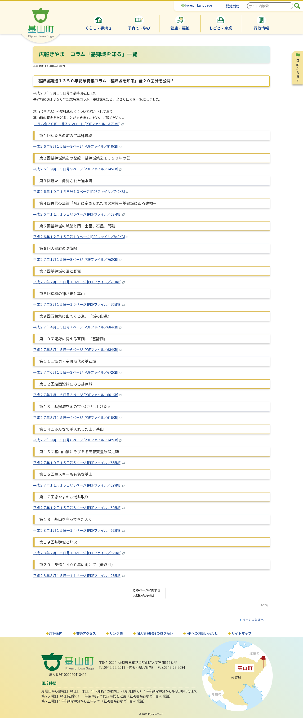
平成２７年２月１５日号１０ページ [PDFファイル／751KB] (77, 282)
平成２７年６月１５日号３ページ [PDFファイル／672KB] (75, 373)
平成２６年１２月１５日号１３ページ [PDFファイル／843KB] (79, 237)
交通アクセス (84, 634)
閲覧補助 (232, 6)
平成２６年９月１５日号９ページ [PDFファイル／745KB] (75, 169)
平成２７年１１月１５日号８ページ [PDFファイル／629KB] (77, 485)
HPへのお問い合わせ (200, 634)
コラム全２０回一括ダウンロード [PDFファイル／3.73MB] (77, 124)
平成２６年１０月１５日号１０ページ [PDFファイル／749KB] (79, 192)
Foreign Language (196, 5)
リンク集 (114, 634)
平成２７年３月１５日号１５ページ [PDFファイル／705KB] (77, 305)
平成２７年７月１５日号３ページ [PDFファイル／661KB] (75, 395)
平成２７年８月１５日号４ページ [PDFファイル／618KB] (75, 418)
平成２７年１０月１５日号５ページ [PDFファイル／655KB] (77, 463)
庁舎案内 (53, 634)
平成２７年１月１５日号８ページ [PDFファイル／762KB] (75, 260)
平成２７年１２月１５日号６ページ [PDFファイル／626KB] (77, 508)
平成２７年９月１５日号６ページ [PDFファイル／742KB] (75, 440)
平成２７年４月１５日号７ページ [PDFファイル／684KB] (75, 327)
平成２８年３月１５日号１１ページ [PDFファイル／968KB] (77, 576)
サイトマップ (239, 634)
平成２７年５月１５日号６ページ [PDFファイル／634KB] (75, 350)
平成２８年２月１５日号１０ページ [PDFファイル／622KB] (77, 553)
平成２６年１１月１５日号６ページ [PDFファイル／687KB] (77, 215)
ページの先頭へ (253, 619)
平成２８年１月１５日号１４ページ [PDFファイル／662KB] (77, 531)
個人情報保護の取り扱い (152, 634)
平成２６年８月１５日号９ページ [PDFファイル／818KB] (75, 147)
